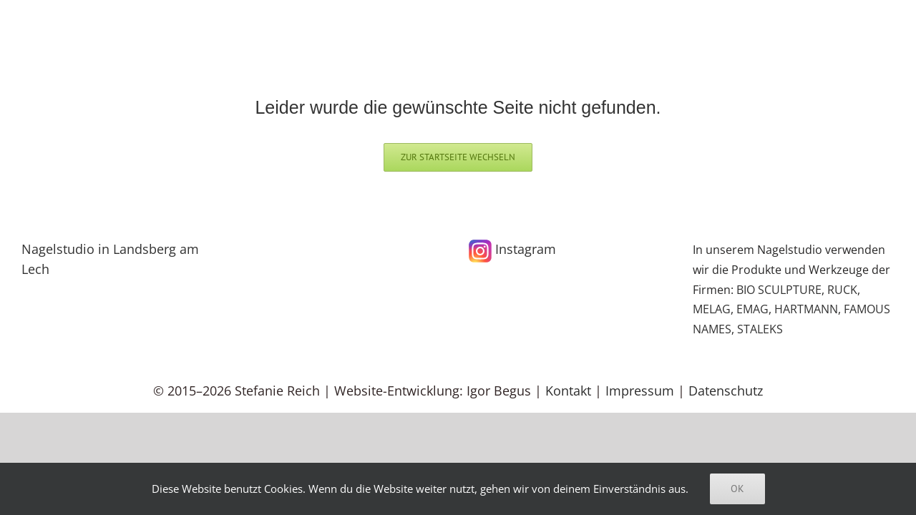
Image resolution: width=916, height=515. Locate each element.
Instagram (512, 249)
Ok (737, 488)
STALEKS (760, 329)
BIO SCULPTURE (779, 290)
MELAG (712, 309)
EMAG (752, 309)
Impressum (639, 390)
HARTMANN (806, 309)
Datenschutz (725, 390)
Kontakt (568, 390)
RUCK (842, 290)
